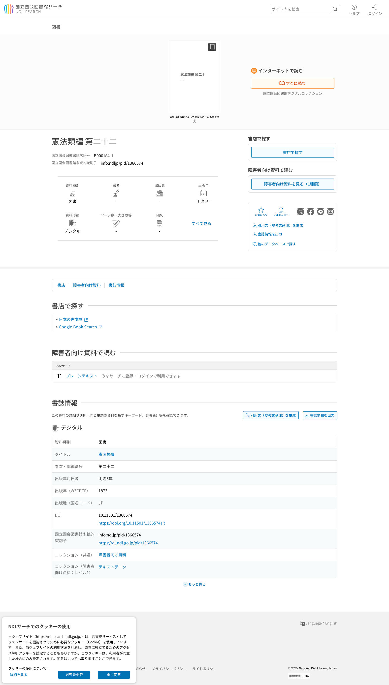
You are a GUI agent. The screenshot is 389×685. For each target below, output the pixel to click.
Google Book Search (81, 327)
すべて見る (201, 223)
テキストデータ (112, 567)
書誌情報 (116, 285)
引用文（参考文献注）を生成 (277, 225)
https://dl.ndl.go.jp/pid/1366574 (128, 543)
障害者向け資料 (87, 285)
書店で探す (293, 152)
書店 (61, 285)
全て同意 (114, 674)
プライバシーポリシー (169, 668)
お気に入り (261, 212)
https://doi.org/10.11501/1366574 (131, 523)
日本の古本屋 (74, 319)
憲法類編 (106, 454)
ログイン (375, 9)
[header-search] (305, 9)
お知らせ (139, 668)
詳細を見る (18, 674)
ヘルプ (354, 9)
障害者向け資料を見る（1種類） (293, 184)
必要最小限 (74, 674)
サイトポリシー (204, 668)
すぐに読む (292, 83)
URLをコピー (281, 212)
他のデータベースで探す (274, 244)
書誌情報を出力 (267, 234)
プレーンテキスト (81, 376)
